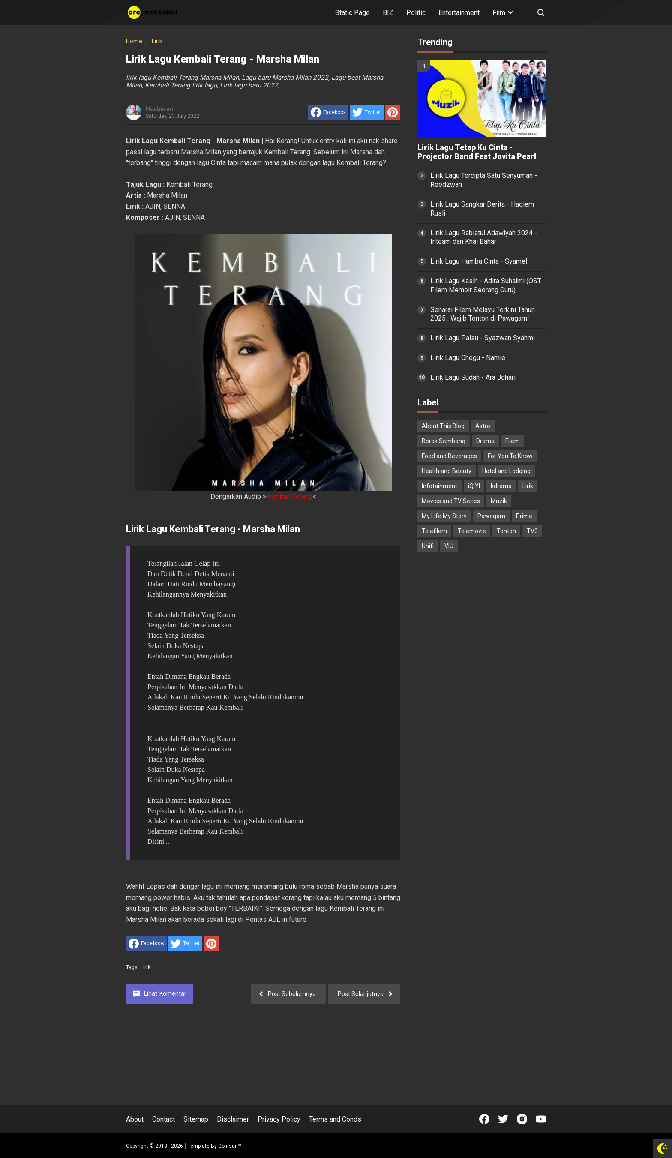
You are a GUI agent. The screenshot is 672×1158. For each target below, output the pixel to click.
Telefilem (434, 531)
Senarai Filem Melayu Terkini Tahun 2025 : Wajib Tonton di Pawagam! (482, 314)
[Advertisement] (481, 693)
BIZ (388, 13)
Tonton (506, 531)
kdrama (501, 486)
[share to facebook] (328, 112)
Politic (416, 13)
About (135, 1119)
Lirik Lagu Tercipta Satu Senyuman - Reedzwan (483, 180)
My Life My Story (444, 516)
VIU (448, 546)
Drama (485, 441)
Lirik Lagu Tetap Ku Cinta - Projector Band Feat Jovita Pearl (476, 152)
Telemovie (472, 531)
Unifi (428, 546)
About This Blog (443, 426)
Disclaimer (233, 1119)
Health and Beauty (446, 471)
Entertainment (459, 13)
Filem (512, 441)
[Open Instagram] (522, 1119)
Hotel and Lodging (506, 471)
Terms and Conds (335, 1119)
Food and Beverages (449, 456)
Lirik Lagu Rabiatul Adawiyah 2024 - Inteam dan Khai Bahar (483, 237)
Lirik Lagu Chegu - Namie (467, 358)
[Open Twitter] (503, 1119)
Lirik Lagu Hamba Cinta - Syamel (478, 261)
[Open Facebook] (484, 1119)
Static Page (352, 13)
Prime (524, 516)
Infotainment (439, 486)
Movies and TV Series (451, 501)
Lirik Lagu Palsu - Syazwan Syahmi (482, 338)
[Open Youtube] (541, 1119)
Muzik (499, 501)
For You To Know (510, 456)
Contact (163, 1119)
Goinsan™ (229, 1146)
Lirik (145, 967)
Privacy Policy (279, 1119)
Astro (482, 426)
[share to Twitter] (367, 112)
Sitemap (195, 1119)
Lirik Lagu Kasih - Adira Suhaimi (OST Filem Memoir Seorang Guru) (485, 285)
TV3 (532, 531)
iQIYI (474, 486)
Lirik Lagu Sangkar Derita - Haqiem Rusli (482, 208)
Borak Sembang (443, 441)
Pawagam (491, 516)
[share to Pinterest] (392, 112)
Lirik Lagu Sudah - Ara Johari (473, 377)
